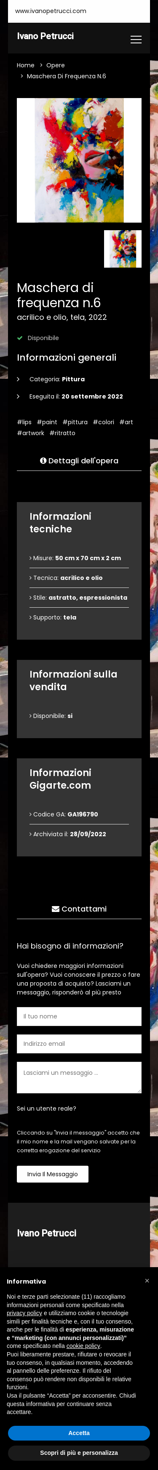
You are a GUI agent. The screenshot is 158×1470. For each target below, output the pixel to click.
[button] (147, 1280)
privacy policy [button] (24, 1313)
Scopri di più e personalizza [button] (79, 1452)
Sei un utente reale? (46, 1109)
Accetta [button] (79, 1433)
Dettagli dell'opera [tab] (79, 461)
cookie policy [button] (83, 1345)
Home (26, 66)
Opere (55, 66)
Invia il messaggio (52, 1174)
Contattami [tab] (79, 909)
